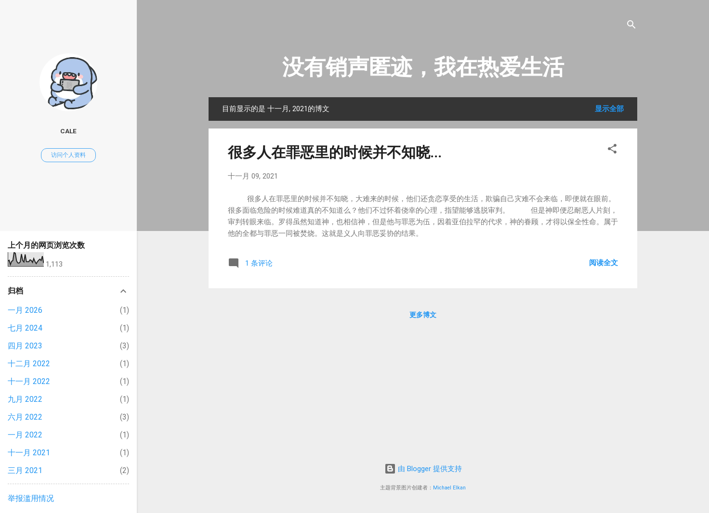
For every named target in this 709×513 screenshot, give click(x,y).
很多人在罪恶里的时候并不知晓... (335, 152)
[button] (612, 150)
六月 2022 (25, 417)
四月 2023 (25, 345)
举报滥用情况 (31, 498)
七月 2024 (25, 328)
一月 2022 (25, 434)
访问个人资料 (68, 155)
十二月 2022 (29, 363)
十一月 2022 (29, 381)
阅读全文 (603, 262)
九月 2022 (25, 399)
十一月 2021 (29, 452)
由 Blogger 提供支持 (423, 468)
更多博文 (422, 315)
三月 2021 (25, 470)
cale (68, 131)
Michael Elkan (449, 488)
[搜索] (631, 26)
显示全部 (609, 108)
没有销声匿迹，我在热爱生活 (423, 67)
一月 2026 (25, 310)
